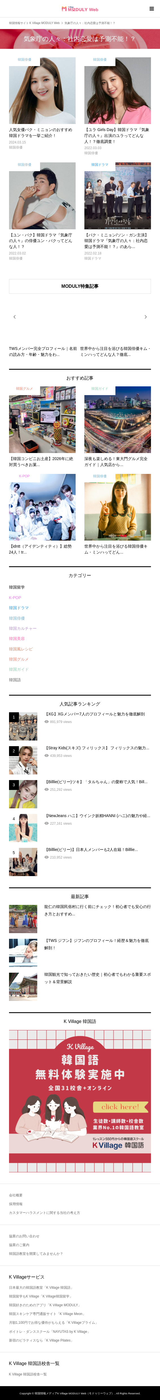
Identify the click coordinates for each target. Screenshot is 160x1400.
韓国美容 (17, 638)
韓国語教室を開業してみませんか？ (36, 1254)
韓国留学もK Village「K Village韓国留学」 (41, 1296)
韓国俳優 (17, 618)
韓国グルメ (19, 659)
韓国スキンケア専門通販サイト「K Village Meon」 (47, 1314)
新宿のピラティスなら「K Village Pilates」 (41, 1340)
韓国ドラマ (19, 608)
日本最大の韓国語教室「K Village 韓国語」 (41, 1288)
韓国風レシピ (21, 649)
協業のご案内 (19, 1245)
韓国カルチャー (23, 628)
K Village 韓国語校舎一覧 (28, 1374)
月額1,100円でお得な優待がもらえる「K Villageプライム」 (53, 1323)
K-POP (15, 597)
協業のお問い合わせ (24, 1236)
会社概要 (16, 1195)
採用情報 (16, 1204)
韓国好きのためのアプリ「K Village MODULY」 (45, 1305)
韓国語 (15, 680)
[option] (44, 325)
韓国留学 (17, 587)
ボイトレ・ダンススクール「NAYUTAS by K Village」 (50, 1332)
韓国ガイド (19, 669)
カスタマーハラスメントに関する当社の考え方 (44, 1213)
